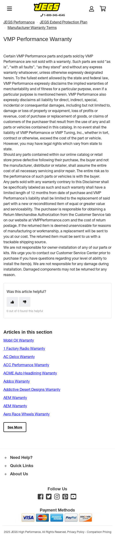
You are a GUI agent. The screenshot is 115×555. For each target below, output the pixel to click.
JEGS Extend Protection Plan (63, 22)
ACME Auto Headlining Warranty (30, 373)
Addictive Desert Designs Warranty (31, 389)
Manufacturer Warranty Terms (32, 27)
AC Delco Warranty (19, 356)
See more (15, 427)
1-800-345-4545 (52, 15)
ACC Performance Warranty (26, 365)
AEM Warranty (15, 397)
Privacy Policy (75, 531)
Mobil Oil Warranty (18, 340)
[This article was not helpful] (24, 302)
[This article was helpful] (12, 302)
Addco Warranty (16, 381)
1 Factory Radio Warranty (24, 348)
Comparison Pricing (99, 531)
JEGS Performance (19, 22)
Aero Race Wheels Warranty (26, 414)
